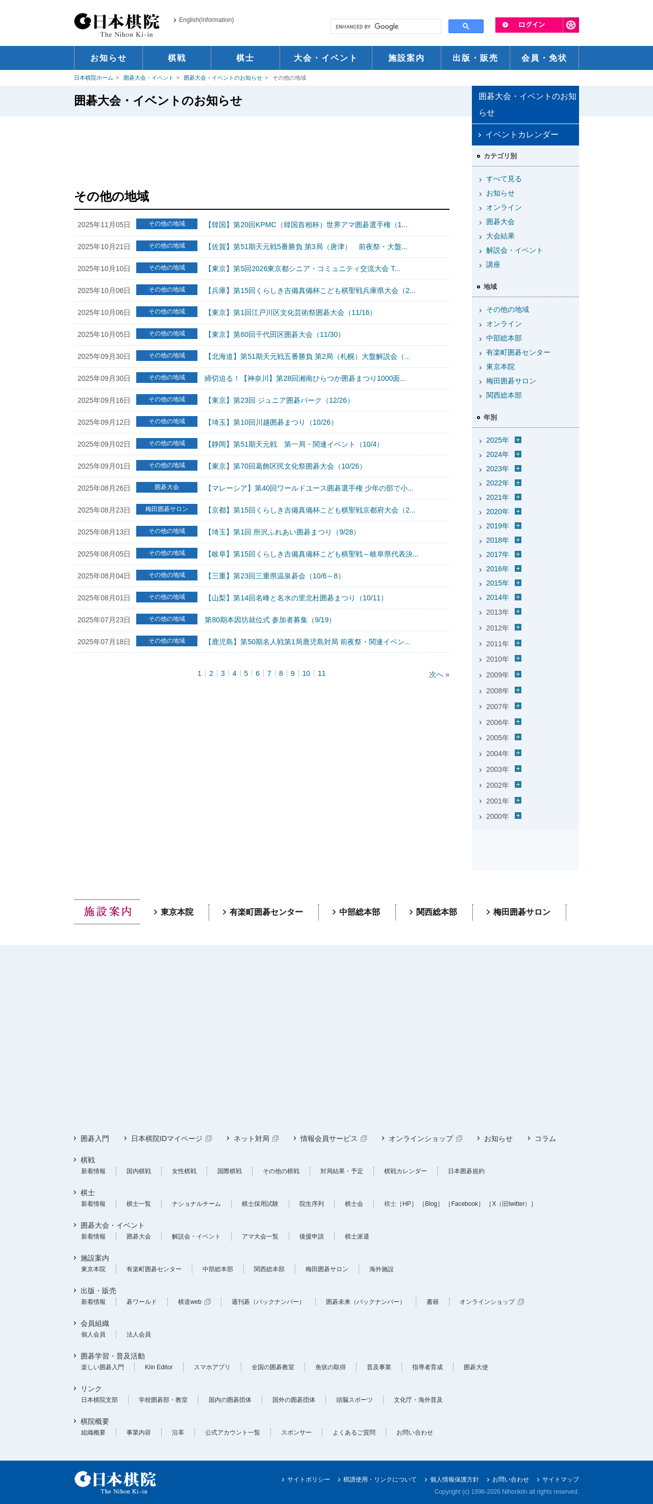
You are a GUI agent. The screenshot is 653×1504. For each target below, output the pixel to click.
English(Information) (206, 19)
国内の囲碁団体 (230, 1399)
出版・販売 (98, 1291)
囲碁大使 (476, 1367)
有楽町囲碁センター (518, 352)
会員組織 (95, 1323)
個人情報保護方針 (454, 1479)
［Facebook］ (464, 1203)
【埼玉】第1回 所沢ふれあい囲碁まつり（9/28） (282, 532)
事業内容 (139, 1432)
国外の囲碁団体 (293, 1399)
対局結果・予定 (341, 1171)
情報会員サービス (329, 1138)
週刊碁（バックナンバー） (268, 1301)
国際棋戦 (229, 1171)
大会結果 (500, 236)
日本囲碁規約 (466, 1171)
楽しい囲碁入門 (102, 1367)
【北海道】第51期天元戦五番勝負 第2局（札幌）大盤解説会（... (307, 356)
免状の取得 (330, 1367)
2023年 (497, 469)
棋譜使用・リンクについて (380, 1479)
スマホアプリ (212, 1367)
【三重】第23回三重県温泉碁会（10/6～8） (275, 576)
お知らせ (500, 193)
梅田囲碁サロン (511, 381)
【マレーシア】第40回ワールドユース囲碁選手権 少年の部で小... (309, 488)
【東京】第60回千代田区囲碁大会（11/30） (275, 334)
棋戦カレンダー (405, 1171)
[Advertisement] (261, 150)
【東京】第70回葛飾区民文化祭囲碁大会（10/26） (285, 466)
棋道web (190, 1301)
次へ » (439, 674)
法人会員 (139, 1334)
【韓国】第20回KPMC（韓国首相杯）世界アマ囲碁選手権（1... (306, 225)
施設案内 (95, 1258)
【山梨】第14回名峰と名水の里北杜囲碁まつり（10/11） (296, 598)
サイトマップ (560, 1479)
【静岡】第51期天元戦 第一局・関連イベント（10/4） (294, 444)
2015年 (497, 583)
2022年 (497, 483)
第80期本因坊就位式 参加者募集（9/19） (270, 620)
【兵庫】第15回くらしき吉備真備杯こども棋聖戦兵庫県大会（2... (310, 290)
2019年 (497, 526)
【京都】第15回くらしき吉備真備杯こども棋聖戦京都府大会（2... (310, 510)
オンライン (504, 207)
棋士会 (354, 1203)
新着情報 (93, 1171)
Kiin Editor (159, 1367)
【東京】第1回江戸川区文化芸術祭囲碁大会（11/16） (290, 312)
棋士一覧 (139, 1203)
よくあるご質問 (354, 1432)
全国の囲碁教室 (273, 1367)
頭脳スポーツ (354, 1399)
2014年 (497, 597)
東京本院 (500, 366)
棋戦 (88, 1160)
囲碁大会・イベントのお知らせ (223, 78)
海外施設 (381, 1269)
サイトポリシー (308, 1479)
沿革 (178, 1432)
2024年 (497, 454)
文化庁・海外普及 (418, 1399)
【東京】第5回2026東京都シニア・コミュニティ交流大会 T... (302, 268)
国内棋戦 (139, 1171)
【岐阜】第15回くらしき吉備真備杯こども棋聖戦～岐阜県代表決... (311, 554)
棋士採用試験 (260, 1203)
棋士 (88, 1192)
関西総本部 (504, 395)
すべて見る (504, 179)
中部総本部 (504, 338)
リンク (91, 1389)
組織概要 (93, 1432)
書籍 (432, 1301)
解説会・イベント (514, 250)
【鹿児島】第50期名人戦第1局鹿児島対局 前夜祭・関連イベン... (307, 642)
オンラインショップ (421, 1138)
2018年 (497, 540)
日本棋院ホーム (93, 78)
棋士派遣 (357, 1236)
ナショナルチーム (196, 1203)
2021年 (497, 497)
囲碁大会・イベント (148, 78)
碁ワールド (142, 1301)
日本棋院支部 (99, 1399)
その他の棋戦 (281, 1171)
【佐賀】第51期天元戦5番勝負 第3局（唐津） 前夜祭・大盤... (306, 246)
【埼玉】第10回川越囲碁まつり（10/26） (271, 422)
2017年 (497, 554)
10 (307, 673)
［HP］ (406, 1203)
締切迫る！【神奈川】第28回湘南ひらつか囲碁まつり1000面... (305, 378)
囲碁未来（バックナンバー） (366, 1301)
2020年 (497, 511)
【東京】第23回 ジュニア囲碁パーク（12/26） (279, 400)
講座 (493, 264)
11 (322, 673)
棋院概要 (95, 1421)
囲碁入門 (95, 1138)
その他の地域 (507, 309)
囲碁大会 (500, 221)
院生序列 (311, 1203)
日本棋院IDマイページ (167, 1138)
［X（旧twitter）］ (511, 1203)
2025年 (497, 440)
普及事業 (379, 1367)
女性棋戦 (184, 1171)
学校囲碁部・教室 (163, 1399)
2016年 (497, 569)
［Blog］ (431, 1203)
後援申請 (311, 1236)
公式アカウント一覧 (232, 1432)
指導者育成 (427, 1367)
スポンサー (296, 1432)
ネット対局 (251, 1138)
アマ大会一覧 (260, 1236)
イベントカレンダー (522, 134)
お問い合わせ (414, 1432)
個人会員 (93, 1334)
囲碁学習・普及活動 (113, 1356)
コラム (545, 1138)
